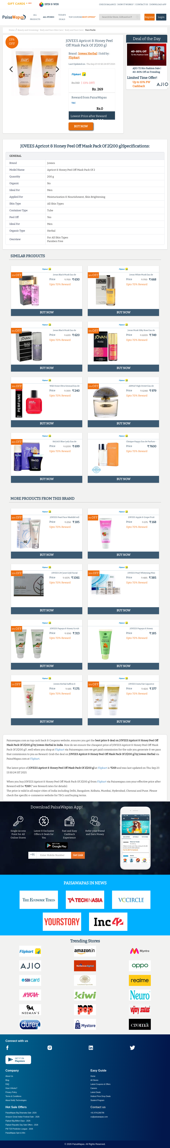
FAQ (7, 1084)
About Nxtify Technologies (16, 1100)
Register (149, 17)
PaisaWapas (78, 1144)
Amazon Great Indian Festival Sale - (22, 1117)
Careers (93, 1088)
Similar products (27, 256)
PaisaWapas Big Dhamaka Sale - (21, 1113)
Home (92, 1076)
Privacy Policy (11, 1092)
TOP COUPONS (75, 17)
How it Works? (11, 1088)
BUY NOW (81, 126)
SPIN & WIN (49, 4)
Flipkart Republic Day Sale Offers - (21, 1125)
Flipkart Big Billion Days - (17, 1121)
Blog (7, 1080)
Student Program (97, 1100)
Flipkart (74, 57)
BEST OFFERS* (89, 17)
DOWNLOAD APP (158, 4)
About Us (9, 1076)
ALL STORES (48, 17)
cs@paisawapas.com (99, 1117)
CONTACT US (142, 4)
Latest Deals (95, 1092)
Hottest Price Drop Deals (100, 1096)
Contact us (98, 1107)
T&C (73, 103)
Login (161, 17)
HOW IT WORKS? (126, 4)
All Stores (94, 1080)
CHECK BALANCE (107, 4)
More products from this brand (42, 498)
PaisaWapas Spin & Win (15, 1133)
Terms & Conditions (13, 1096)
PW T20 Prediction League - (19, 1129)
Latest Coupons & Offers (100, 1084)
